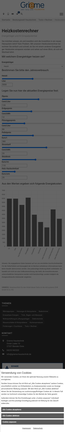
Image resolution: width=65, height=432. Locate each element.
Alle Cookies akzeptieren (12, 410)
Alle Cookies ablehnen (11, 416)
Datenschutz (38, 428)
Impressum (26, 428)
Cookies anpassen (9, 422)
